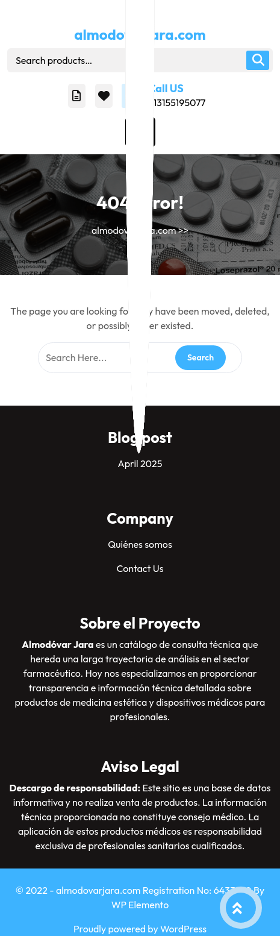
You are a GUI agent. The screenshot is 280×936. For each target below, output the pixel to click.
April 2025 (140, 463)
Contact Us (139, 568)
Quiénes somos (140, 544)
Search (257, 60)
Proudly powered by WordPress (140, 929)
